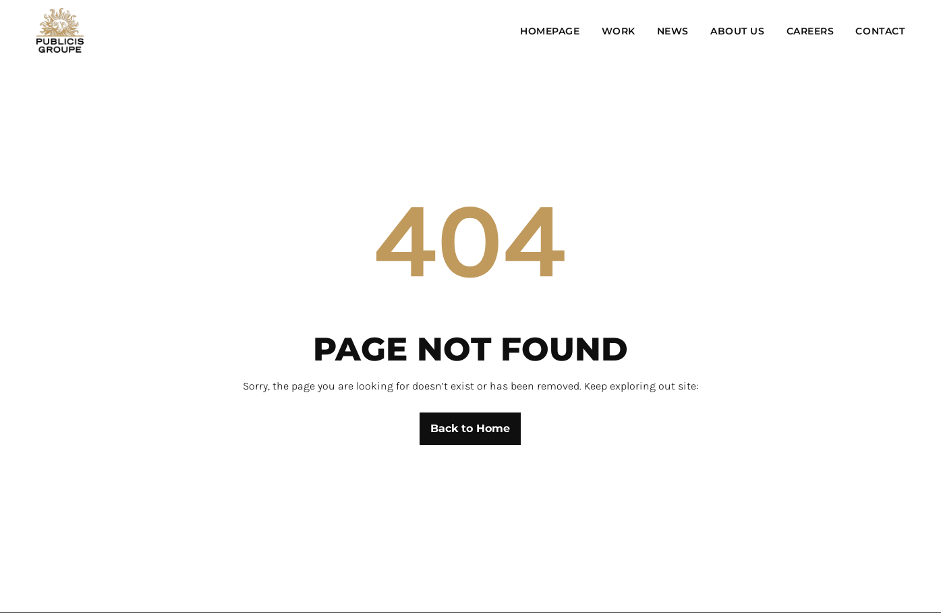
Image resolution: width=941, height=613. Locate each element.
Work (618, 31)
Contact (880, 31)
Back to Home (470, 428)
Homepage (549, 31)
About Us (737, 31)
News (673, 31)
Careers (810, 31)
